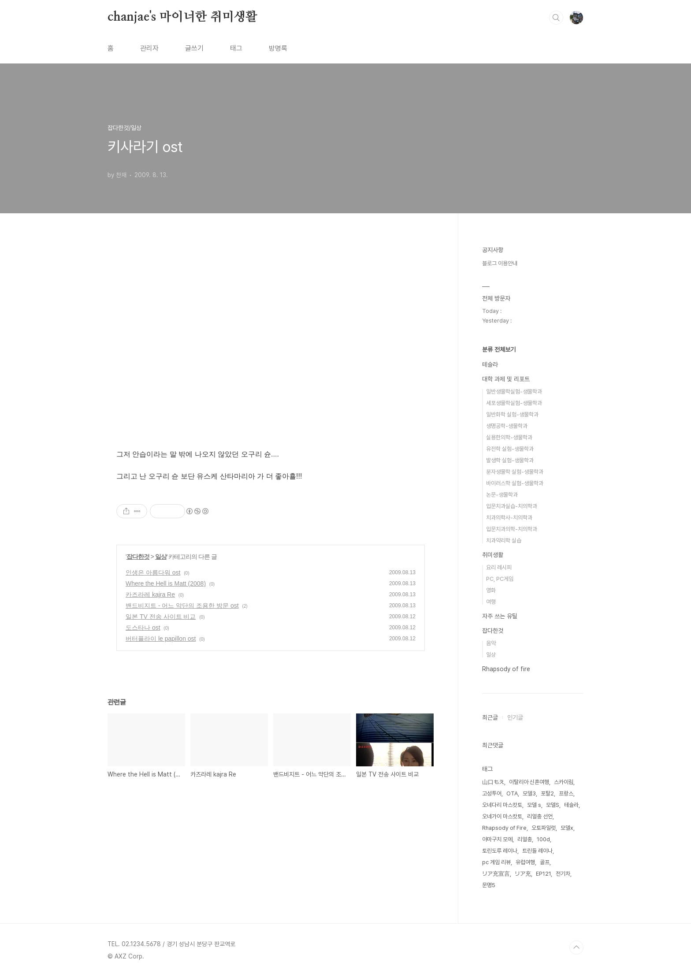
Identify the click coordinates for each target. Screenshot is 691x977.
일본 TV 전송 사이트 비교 (161, 616)
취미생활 (492, 554)
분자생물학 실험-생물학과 (514, 471)
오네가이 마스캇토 (502, 816)
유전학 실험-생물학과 (510, 449)
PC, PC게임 (499, 579)
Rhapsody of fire (506, 668)
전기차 (563, 873)
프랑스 (566, 793)
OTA (512, 793)
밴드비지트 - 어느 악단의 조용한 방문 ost (182, 605)
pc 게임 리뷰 (496, 862)
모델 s (534, 805)
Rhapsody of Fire (504, 828)
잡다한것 (137, 556)
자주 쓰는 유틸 (499, 616)
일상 (161, 556)
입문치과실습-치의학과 (511, 506)
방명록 (278, 48)
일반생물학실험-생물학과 (514, 391)
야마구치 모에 (497, 839)
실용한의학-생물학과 (509, 437)
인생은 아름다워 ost (153, 572)
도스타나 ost (143, 627)
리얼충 (524, 839)
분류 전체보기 (499, 349)
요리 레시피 (499, 567)
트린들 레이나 (537, 850)
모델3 (529, 793)
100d (543, 839)
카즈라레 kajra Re (150, 594)
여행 (491, 601)
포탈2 (547, 793)
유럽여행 (525, 862)
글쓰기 (194, 48)
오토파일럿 (543, 828)
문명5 (488, 885)
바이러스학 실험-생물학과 (514, 483)
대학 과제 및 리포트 (506, 379)
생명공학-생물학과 (507, 426)
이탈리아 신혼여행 (529, 782)
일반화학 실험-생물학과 (512, 414)
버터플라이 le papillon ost (161, 638)
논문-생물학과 (502, 494)
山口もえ (493, 782)
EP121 (543, 873)
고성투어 (492, 793)
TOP (576, 947)
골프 (545, 862)
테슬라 (490, 364)
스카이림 (563, 782)
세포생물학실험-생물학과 (514, 403)
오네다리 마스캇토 (502, 805)
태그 (236, 48)
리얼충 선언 (540, 816)
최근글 (490, 717)
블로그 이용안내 (499, 263)
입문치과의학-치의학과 (511, 529)
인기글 (515, 717)
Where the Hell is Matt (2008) (166, 583)
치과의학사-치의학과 (509, 517)
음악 (491, 643)
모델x (567, 828)
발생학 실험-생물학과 (510, 460)
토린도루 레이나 (499, 850)
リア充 (523, 873)
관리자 (149, 48)
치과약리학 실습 (503, 540)
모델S (552, 805)
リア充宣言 (496, 873)
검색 (556, 17)
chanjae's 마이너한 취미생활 (182, 17)
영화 (491, 590)
